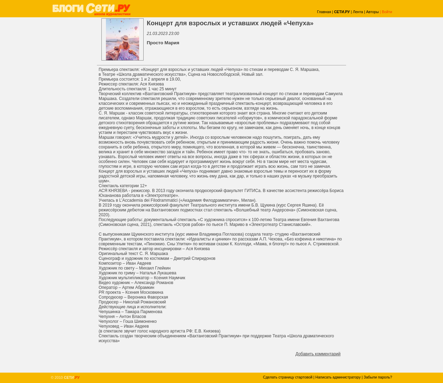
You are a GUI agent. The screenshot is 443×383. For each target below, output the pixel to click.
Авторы (372, 12)
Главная (324, 12)
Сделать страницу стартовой (288, 377)
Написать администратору (338, 377)
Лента (358, 12)
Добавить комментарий (318, 354)
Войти (387, 12)
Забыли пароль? (378, 377)
